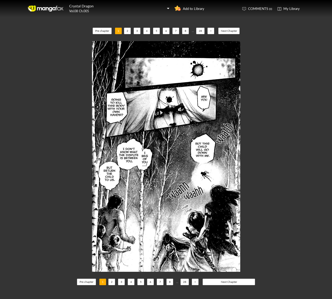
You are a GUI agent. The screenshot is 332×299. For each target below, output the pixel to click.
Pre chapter (102, 31)
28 (200, 31)
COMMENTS (260, 8)
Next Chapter (229, 31)
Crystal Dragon (81, 6)
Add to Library (193, 8)
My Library (291, 8)
